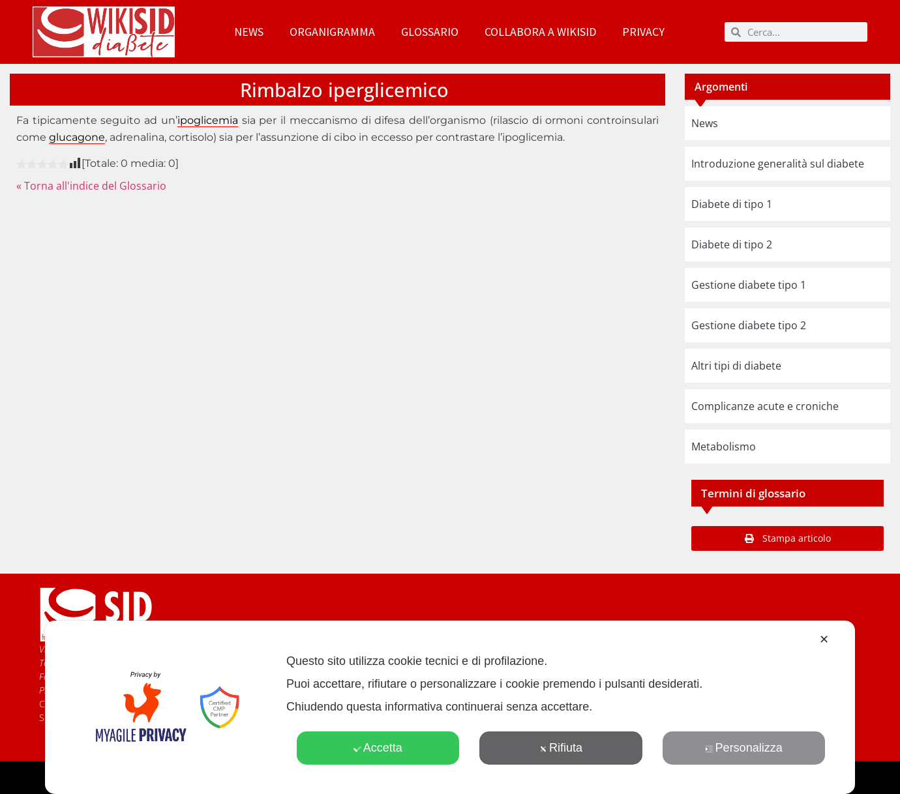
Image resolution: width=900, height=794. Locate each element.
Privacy (643, 31)
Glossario (429, 31)
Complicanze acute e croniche (765, 406)
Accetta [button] (377, 747)
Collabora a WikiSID (540, 31)
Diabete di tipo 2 (731, 244)
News (248, 31)
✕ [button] (824, 639)
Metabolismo (723, 446)
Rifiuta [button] (560, 747)
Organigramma (332, 31)
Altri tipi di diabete (736, 366)
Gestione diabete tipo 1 (748, 285)
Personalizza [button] (744, 747)
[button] (787, 538)
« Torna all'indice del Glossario (91, 186)
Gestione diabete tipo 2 (748, 325)
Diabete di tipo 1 (731, 204)
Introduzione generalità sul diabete (777, 163)
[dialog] (450, 707)
